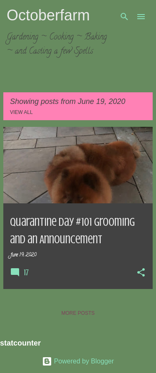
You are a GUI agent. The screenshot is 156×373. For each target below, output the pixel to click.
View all (21, 112)
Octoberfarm (48, 15)
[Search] (124, 17)
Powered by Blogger (78, 361)
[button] (141, 273)
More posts (77, 313)
